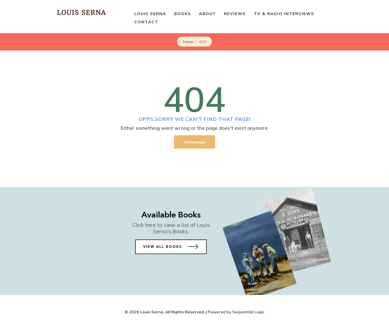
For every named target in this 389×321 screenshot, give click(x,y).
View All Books (171, 246)
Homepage (194, 141)
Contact (146, 21)
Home (188, 41)
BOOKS (182, 13)
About (207, 13)
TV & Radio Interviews (284, 13)
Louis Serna (150, 13)
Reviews (235, 13)
